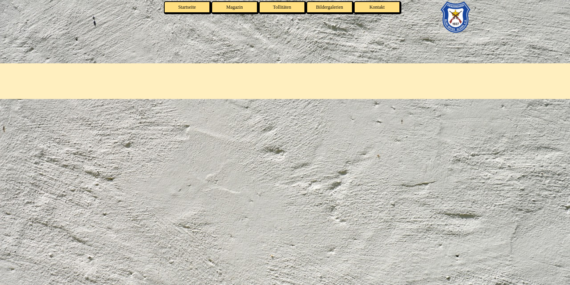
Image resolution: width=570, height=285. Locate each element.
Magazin (234, 7)
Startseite (187, 7)
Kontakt (377, 7)
